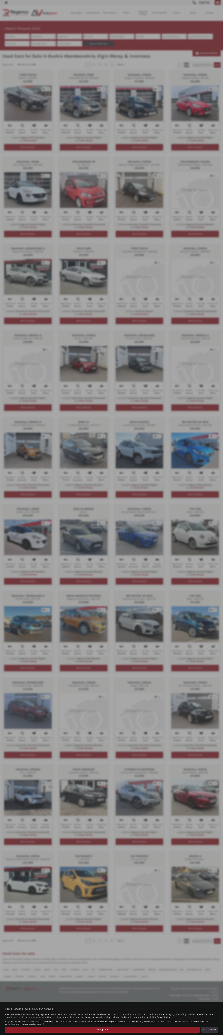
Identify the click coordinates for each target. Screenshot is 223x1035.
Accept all (102, 1029)
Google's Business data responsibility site (106, 1021)
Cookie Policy (163, 1017)
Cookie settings (209, 1030)
